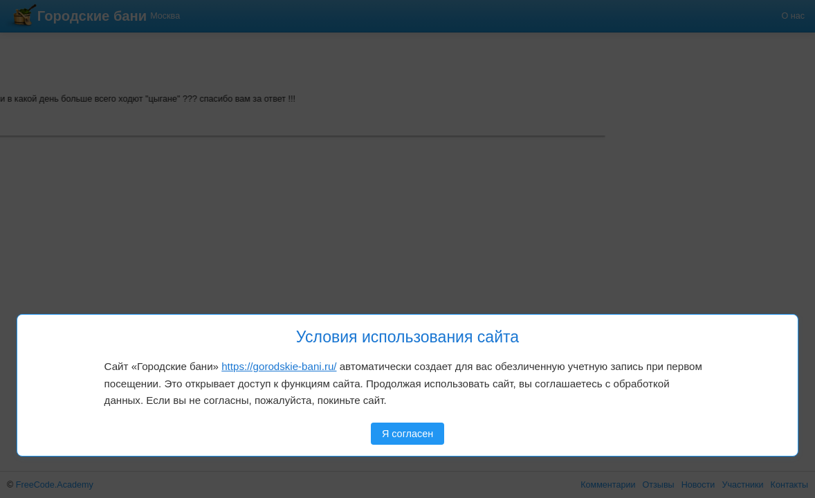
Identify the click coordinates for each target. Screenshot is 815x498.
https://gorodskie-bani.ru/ (278, 366)
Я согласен (407, 433)
